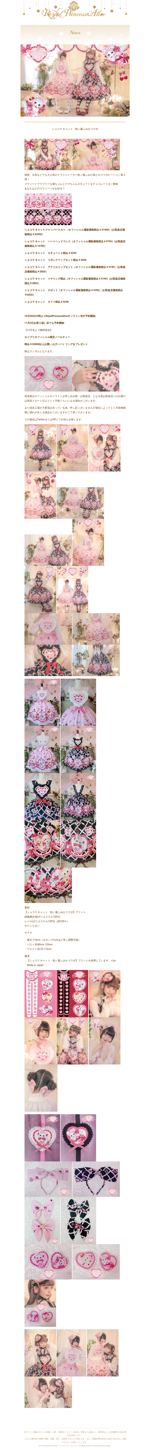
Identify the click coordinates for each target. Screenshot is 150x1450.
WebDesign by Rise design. (102, 1446)
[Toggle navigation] (23, 23)
